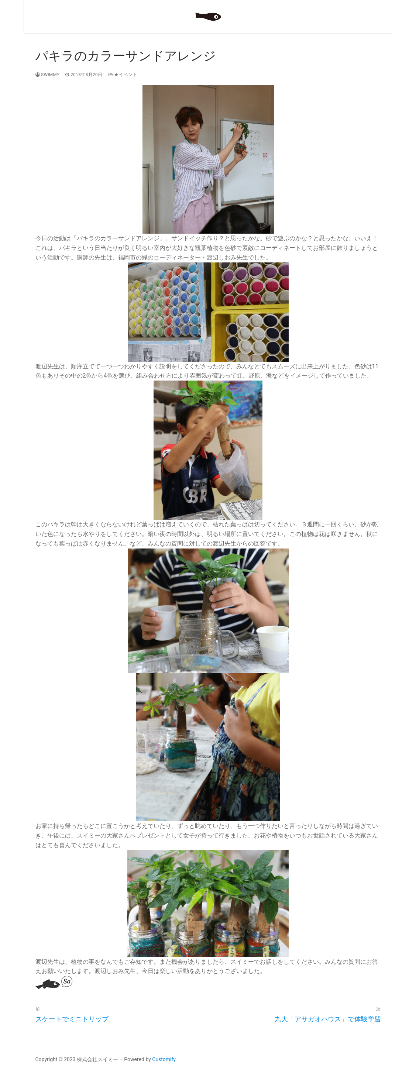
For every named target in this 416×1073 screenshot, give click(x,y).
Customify (163, 1059)
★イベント (123, 74)
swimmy (47, 74)
